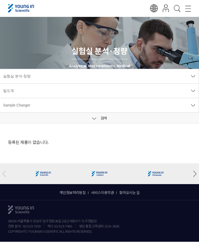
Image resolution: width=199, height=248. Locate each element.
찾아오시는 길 (129, 192)
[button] (192, 174)
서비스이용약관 (102, 192)
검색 (99, 117)
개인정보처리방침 (72, 192)
